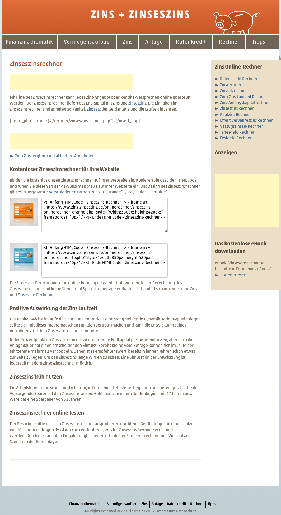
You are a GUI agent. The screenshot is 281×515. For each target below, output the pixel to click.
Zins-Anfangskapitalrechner (245, 103)
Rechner (229, 42)
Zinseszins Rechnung (36, 295)
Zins (128, 42)
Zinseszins (137, 103)
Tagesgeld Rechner (237, 132)
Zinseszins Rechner (237, 109)
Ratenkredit (191, 42)
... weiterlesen (233, 275)
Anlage (154, 42)
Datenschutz (186, 511)
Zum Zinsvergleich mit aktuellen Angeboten (55, 156)
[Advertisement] (71, 82)
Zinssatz (94, 109)
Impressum (166, 511)
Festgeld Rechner (236, 138)
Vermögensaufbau (87, 42)
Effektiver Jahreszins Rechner (246, 121)
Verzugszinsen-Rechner (241, 127)
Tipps (258, 42)
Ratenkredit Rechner (238, 79)
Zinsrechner (230, 85)
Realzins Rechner (235, 115)
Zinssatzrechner (234, 91)
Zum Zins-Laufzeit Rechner (243, 97)
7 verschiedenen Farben (68, 192)
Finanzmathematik (29, 42)
